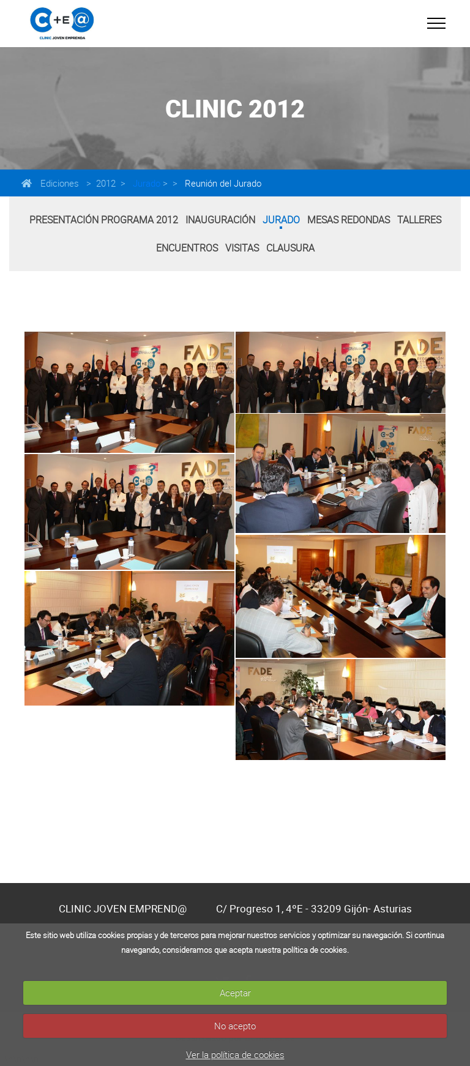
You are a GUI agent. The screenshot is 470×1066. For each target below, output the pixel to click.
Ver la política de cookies (235, 1054)
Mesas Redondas (348, 219)
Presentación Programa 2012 (103, 219)
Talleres (419, 219)
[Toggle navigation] (436, 23)
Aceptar (235, 992)
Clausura (290, 248)
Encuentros (187, 248)
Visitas (242, 248)
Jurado (145, 183)
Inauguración (220, 219)
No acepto (235, 1025)
